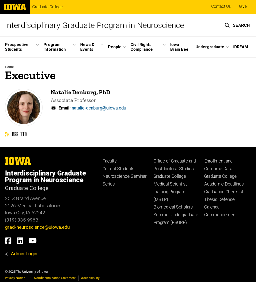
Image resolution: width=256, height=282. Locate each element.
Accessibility (90, 278)
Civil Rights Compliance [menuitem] (141, 47)
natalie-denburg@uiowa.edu (99, 108)
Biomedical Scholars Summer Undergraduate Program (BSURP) (176, 214)
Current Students (118, 168)
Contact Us (221, 6)
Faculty (109, 161)
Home (9, 67)
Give (243, 6)
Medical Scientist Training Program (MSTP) (170, 192)
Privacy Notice (15, 278)
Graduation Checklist (223, 191)
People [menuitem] (115, 46)
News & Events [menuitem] (87, 47)
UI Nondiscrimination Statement (53, 278)
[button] (237, 25)
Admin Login (24, 253)
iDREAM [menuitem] (240, 46)
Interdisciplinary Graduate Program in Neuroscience (94, 25)
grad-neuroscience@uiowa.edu (37, 227)
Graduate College (47, 7)
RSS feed (16, 133)
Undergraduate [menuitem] (210, 46)
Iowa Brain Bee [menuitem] (179, 47)
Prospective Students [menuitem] (16, 47)
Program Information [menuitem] (55, 47)
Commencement (220, 214)
